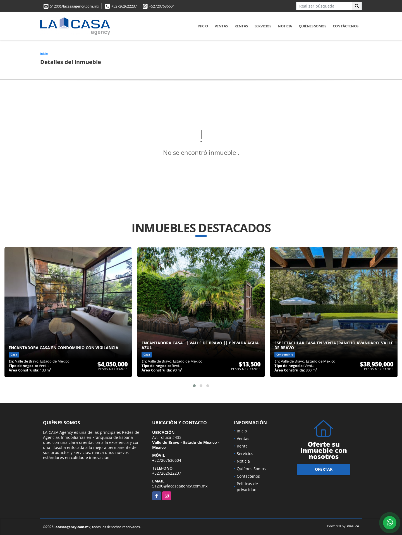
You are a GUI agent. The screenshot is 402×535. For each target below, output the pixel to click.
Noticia (285, 26)
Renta (242, 446)
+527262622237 (124, 6)
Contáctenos (345, 26)
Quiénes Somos (312, 26)
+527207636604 (161, 6)
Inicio (202, 26)
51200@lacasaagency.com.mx (74, 6)
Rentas (241, 26)
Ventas (221, 26)
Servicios (263, 26)
